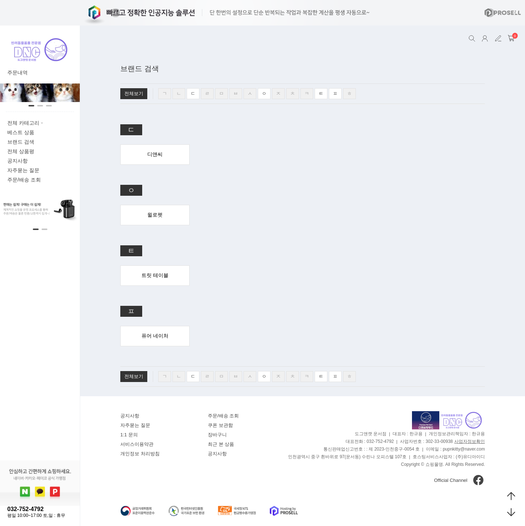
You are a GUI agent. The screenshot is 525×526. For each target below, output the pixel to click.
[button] (115, 12)
